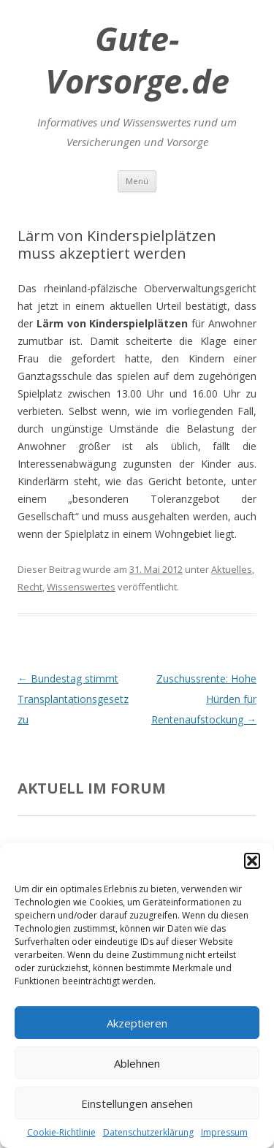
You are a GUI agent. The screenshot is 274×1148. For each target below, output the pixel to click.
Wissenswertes (81, 586)
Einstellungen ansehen (137, 1103)
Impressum (224, 1132)
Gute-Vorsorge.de (137, 60)
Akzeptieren (137, 1023)
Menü (137, 180)
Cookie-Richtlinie (61, 1132)
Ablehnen (137, 1063)
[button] (252, 861)
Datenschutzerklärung (148, 1132)
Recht (30, 586)
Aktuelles (231, 569)
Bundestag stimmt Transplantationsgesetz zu (73, 699)
